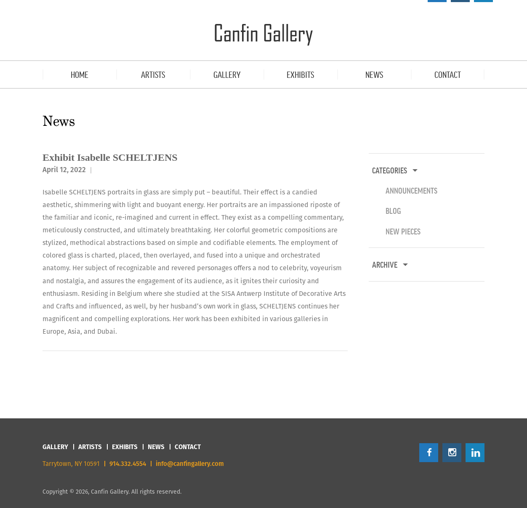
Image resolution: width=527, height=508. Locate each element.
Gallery (55, 446)
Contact (188, 446)
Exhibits (125, 446)
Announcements (411, 190)
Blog (393, 210)
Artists (90, 446)
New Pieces (403, 231)
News (156, 446)
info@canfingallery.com (190, 463)
